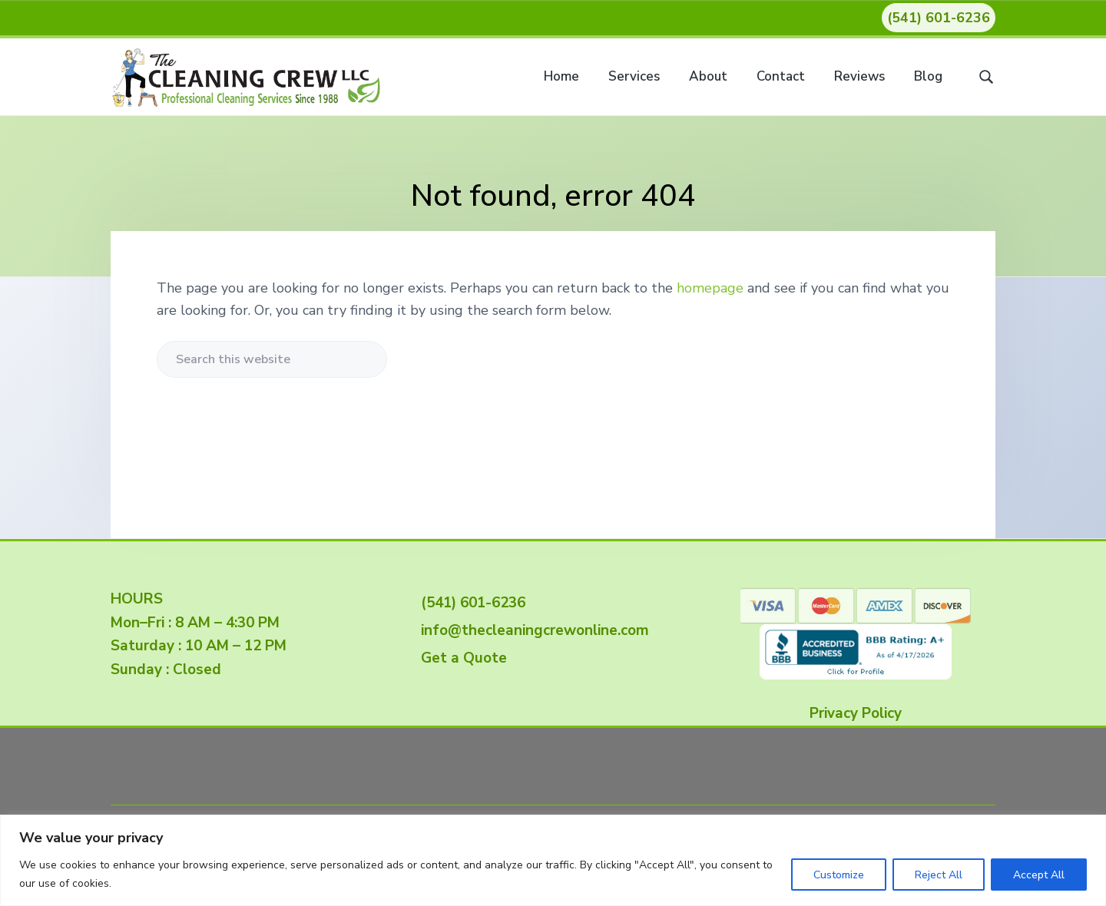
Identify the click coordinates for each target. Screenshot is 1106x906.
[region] (553, 860)
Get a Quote (460, 658)
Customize (838, 875)
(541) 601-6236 (938, 17)
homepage (710, 288)
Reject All (938, 875)
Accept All (1039, 875)
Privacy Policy (856, 713)
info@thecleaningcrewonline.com (531, 630)
